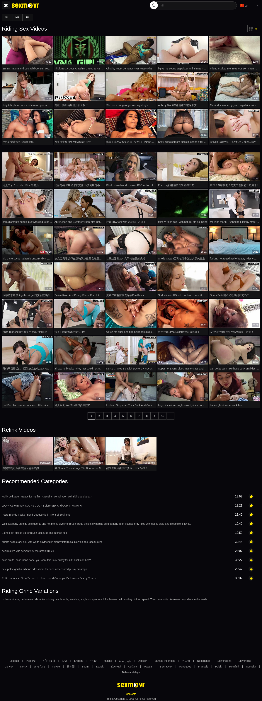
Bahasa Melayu (131, 671)
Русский (30, 659)
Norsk (23, 665)
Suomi (85, 665)
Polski (218, 665)
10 (162, 414)
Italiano (108, 659)
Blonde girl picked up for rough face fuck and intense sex (34, 531)
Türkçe (56, 665)
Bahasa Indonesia (164, 659)
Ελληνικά (116, 665)
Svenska (251, 665)
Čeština (132, 665)
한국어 (186, 659)
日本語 (71, 665)
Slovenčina (245, 659)
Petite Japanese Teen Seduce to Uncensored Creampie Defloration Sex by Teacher (49, 577)
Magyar (148, 665)
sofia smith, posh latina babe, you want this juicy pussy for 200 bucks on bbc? (46, 558)
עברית (93, 659)
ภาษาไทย (39, 665)
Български (166, 665)
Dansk (100, 665)
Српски (9, 665)
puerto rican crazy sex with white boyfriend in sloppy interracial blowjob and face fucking (52, 540)
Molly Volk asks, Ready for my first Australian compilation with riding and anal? (47, 495)
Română (234, 665)
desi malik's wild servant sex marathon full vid (28, 549)
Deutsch (142, 659)
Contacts (131, 692)
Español (14, 659)
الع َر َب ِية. (125, 659)
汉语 (64, 659)
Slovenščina (224, 659)
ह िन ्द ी (49, 659)
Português (185, 665)
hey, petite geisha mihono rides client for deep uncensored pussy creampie (45, 568)
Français (203, 665)
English (78, 659)
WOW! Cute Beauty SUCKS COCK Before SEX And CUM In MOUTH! (42, 504)
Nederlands (203, 659)
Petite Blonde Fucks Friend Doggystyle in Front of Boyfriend (36, 513)
